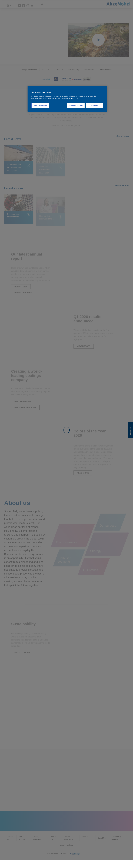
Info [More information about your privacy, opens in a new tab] (77, 98)
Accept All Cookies (75, 105)
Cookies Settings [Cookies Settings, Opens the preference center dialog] (40, 105)
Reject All (94, 105)
